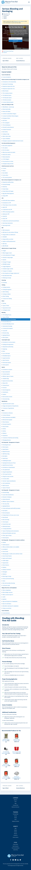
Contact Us (15, 835)
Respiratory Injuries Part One (9, 86)
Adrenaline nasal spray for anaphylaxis (10, 605)
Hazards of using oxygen (8, 257)
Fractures (5, 387)
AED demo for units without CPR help (10, 232)
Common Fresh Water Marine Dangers (10, 116)
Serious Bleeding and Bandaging (9, 319)
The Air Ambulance (7, 125)
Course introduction (7, 77)
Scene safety (5, 175)
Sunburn (4, 394)
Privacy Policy (15, 844)
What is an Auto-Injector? (8, 594)
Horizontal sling (6, 398)
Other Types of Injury (7, 535)
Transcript (5, 52)
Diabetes (4, 433)
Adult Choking (6, 291)
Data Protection (15, 846)
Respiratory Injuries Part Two (9, 88)
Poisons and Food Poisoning (8, 578)
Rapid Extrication (6, 451)
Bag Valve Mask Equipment (8, 193)
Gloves (4, 170)
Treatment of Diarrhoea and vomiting (10, 437)
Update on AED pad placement (9, 241)
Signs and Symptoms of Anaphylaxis (10, 601)
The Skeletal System (7, 95)
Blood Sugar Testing (7, 576)
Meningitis (5, 571)
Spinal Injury (5, 458)
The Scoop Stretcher (7, 474)
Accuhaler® (5, 549)
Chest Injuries (5, 521)
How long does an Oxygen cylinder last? (11, 273)
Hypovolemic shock (7, 307)
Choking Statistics (6, 287)
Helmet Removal (6, 499)
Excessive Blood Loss (7, 321)
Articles (15, 831)
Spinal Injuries (5, 449)
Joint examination (6, 483)
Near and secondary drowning (9, 583)
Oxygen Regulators (7, 266)
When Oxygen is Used (7, 252)
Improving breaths (6, 225)
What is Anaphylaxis (7, 590)
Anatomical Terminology (8, 84)
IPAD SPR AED (5, 245)
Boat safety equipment (7, 145)
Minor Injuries (5, 337)
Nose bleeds (5, 517)
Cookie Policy (15, 849)
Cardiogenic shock (6, 310)
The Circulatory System (7, 93)
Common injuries (6, 374)
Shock (4, 580)
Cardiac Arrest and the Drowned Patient (11, 220)
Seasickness (5, 435)
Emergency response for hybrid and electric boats (13, 140)
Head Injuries (5, 392)
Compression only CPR (7, 209)
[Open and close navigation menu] (29, 2)
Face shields (5, 172)
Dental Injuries (6, 537)
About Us (15, 799)
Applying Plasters (6, 335)
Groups (15, 817)
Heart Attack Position (7, 556)
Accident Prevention (7, 129)
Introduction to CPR (7, 202)
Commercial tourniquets (8, 328)
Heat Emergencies (6, 389)
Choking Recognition (7, 289)
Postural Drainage (6, 184)
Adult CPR (5, 207)
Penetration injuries (7, 362)
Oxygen (4, 250)
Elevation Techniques (7, 497)
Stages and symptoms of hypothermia (10, 405)
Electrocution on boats (7, 396)
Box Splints (5, 456)
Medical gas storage (7, 277)
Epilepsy (4, 567)
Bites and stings (6, 519)
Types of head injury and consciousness (11, 530)
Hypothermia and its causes (8, 403)
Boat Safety (5, 131)
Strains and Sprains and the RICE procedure (11, 508)
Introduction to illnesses (8, 412)
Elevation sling (6, 332)
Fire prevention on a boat (8, 161)
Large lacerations (6, 358)
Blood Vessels (5, 90)
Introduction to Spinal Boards (9, 467)
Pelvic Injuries (5, 447)
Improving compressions (8, 223)
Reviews (15, 833)
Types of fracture (6, 487)
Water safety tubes (7, 136)
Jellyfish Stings (6, 378)
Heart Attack (5, 551)
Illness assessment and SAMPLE (9, 417)
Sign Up (15, 830)
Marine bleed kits (6, 156)
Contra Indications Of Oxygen (9, 255)
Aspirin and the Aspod (7, 558)
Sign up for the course (18, 21)
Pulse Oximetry (6, 422)
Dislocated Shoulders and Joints (9, 533)
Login (15, 828)
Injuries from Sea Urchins (8, 380)
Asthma (4, 428)
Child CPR (5, 216)
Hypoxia (4, 259)
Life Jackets (5, 147)
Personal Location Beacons (8, 127)
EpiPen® (4, 599)
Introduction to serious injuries (9, 342)
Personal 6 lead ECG (7, 424)
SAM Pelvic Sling (6, 453)
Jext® (4, 596)
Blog (15, 803)
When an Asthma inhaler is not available (11, 546)
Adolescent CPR (6, 214)
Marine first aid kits (7, 154)
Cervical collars (6, 478)
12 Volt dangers (6, 159)
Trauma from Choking (7, 298)
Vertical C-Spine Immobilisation (9, 481)
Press (15, 801)
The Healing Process (7, 314)
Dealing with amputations (8, 344)
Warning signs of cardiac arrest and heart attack (12, 553)
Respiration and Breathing (8, 182)
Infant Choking (6, 296)
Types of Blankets (6, 138)
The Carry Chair (6, 503)
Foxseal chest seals (7, 524)
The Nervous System (7, 99)
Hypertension (5, 562)
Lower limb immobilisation (8, 494)
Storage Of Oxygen (7, 262)
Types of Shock (6, 305)
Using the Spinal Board (7, 471)
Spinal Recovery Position (8, 465)
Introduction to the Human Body (9, 81)
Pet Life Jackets (6, 150)
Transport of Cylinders (7, 271)
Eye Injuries (5, 510)
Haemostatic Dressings (7, 326)
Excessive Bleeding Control (8, 323)
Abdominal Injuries (6, 526)
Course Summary (6, 613)
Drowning (5, 282)
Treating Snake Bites (7, 528)
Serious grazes (6, 364)
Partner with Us (15, 837)
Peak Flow (5, 186)
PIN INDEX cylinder (6, 264)
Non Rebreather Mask (7, 275)
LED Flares (5, 120)
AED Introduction (6, 230)
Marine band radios (7, 109)
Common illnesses (6, 415)
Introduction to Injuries (7, 369)
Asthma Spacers (6, 544)
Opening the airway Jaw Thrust (9, 462)
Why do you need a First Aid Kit (9, 152)
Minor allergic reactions (7, 592)
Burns (4, 351)
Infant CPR (5, 218)
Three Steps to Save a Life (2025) (9, 205)
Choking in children (7, 294)
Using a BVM (5, 195)
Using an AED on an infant (8, 239)
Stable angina (5, 560)
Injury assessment (6, 371)
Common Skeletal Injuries (8, 102)
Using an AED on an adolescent (9, 234)
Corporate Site (15, 805)
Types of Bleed (6, 317)
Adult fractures (6, 485)
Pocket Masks (5, 189)
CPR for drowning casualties (8, 211)
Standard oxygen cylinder (8, 268)
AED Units (5, 243)
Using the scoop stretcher (8, 476)
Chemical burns (6, 385)
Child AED (5, 236)
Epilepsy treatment (7, 569)
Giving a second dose (7, 608)
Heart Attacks (5, 426)
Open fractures (6, 360)
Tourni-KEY (5, 330)
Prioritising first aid (6, 444)
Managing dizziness (7, 440)
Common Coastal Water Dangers (9, 113)
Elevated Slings (6, 492)
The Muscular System (7, 97)
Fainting (4, 303)
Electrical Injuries (6, 512)
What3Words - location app (8, 106)
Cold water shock (6, 585)
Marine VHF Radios (6, 111)
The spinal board (6, 469)
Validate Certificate (15, 821)
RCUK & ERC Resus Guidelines (9, 200)
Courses (15, 815)
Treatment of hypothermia (8, 408)
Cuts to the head (6, 353)
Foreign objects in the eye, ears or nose (11, 515)
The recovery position (7, 177)
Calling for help (6, 134)
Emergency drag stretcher (8, 163)
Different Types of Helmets (8, 501)
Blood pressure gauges (7, 419)
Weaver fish (5, 383)
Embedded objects (6, 355)
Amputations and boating (8, 346)
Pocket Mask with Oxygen (8, 191)
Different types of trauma (8, 376)
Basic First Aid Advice (7, 603)
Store (15, 819)
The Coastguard (6, 122)
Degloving (5, 349)
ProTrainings (14, 863)
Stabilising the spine (7, 460)
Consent (4, 168)
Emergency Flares (6, 118)
